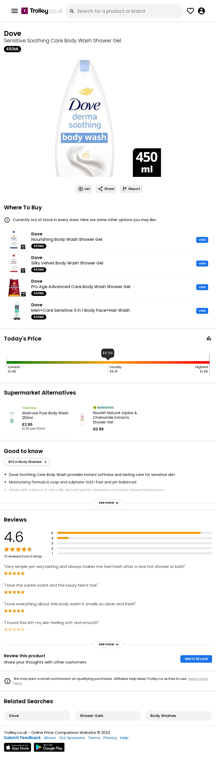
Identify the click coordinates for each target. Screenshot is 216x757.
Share (106, 188)
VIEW (202, 240)
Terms (94, 737)
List (84, 188)
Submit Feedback (22, 737)
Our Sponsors (72, 737)
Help (124, 737)
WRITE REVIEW (196, 659)
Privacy (110, 737)
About (50, 737)
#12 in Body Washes (28, 461)
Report (131, 188)
